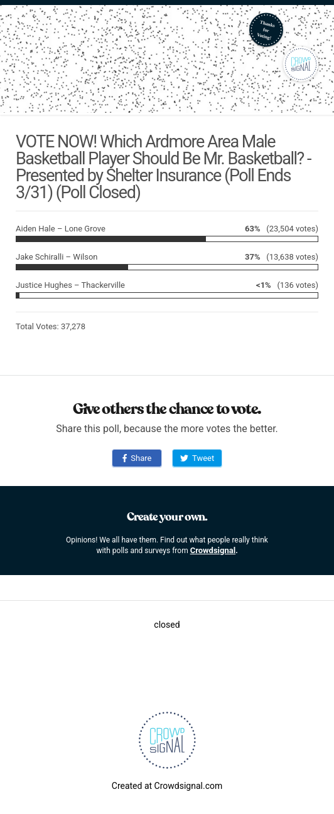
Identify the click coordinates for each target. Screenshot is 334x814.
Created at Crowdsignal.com (167, 786)
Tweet (197, 458)
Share (137, 458)
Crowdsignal (213, 550)
